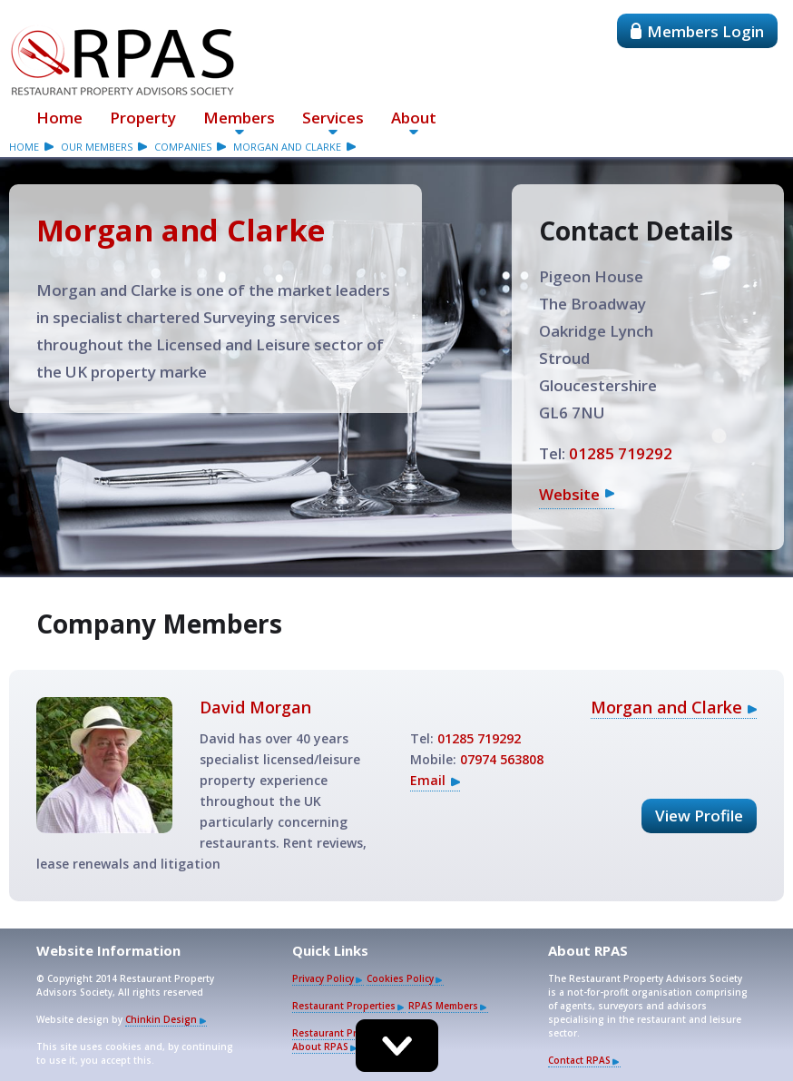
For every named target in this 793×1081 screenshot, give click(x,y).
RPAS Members (443, 1005)
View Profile (699, 815)
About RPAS (320, 1046)
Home (59, 117)
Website (569, 494)
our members (96, 146)
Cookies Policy (400, 978)
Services (333, 117)
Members (239, 117)
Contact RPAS (579, 1060)
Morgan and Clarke (287, 146)
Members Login (697, 31)
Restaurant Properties (344, 1005)
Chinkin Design (161, 1019)
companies (182, 146)
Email (427, 780)
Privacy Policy (323, 978)
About (413, 117)
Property (143, 117)
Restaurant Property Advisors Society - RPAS (122, 60)
